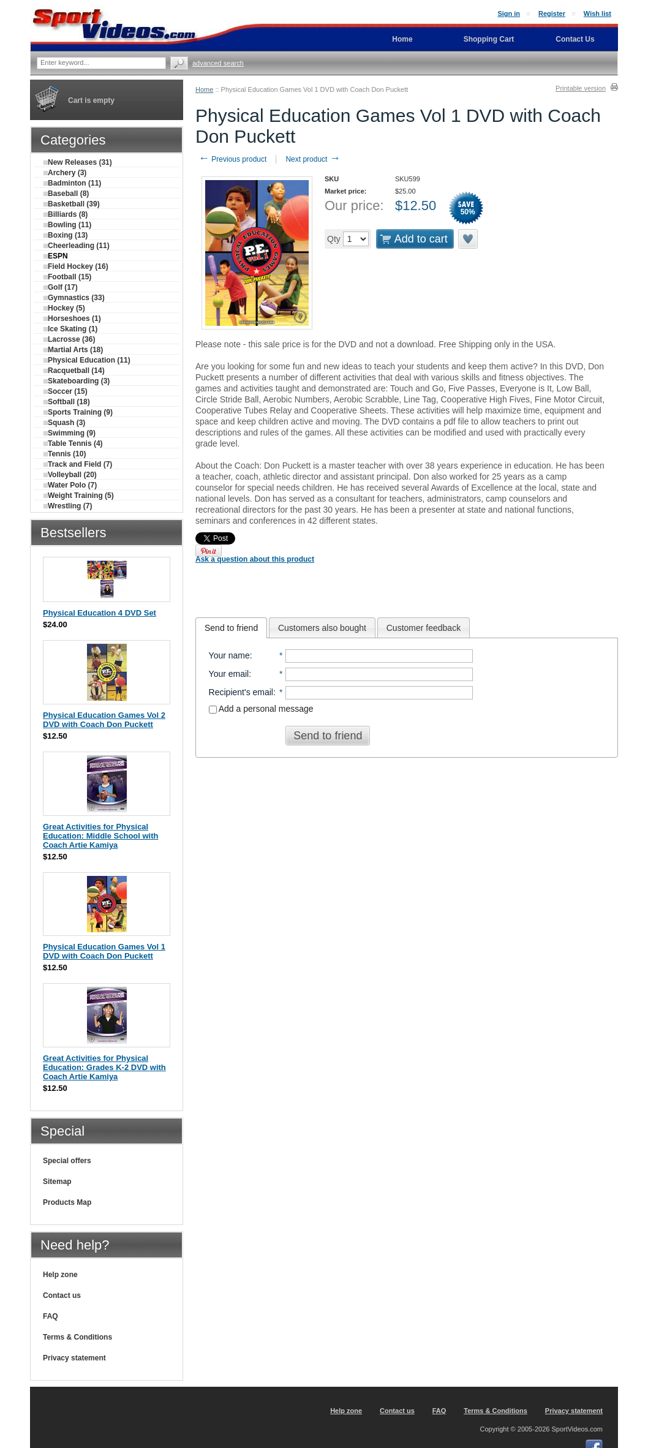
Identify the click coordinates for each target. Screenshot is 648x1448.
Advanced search (218, 63)
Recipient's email (241, 692)
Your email (229, 674)
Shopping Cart (489, 39)
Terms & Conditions (77, 1337)
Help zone (60, 1274)
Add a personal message (261, 709)
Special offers (67, 1160)
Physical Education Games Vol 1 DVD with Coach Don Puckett (104, 951)
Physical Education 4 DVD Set (99, 612)
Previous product (232, 159)
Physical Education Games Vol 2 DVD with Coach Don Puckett (104, 720)
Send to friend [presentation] (231, 628)
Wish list (597, 13)
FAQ (50, 1316)
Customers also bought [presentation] (322, 628)
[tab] (231, 627)
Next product (312, 159)
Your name (229, 655)
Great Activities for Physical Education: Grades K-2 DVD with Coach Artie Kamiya (104, 1067)
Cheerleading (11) (76, 245)
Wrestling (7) (67, 506)
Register (551, 13)
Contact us (62, 1295)
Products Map (67, 1202)
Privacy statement (74, 1358)
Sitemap (57, 1181)
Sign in (508, 13)
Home (204, 89)
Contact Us (575, 39)
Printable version (581, 88)
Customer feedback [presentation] (423, 628)
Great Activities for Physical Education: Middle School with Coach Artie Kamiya (101, 836)
